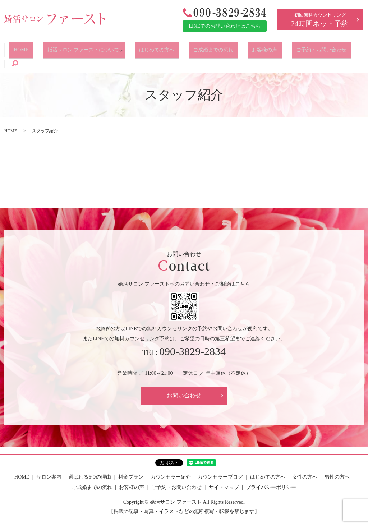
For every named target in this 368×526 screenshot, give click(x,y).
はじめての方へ (154, 47)
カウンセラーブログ (220, 460)
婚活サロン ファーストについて (82, 47)
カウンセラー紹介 (171, 460)
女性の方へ (304, 460)
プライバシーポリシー (271, 471)
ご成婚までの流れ (207, 47)
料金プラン (130, 460)
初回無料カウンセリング (320, 20)
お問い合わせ (184, 379)
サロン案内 (48, 460)
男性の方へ (337, 460)
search (347, 47)
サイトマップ (224, 471)
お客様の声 (253, 47)
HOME (24, 47)
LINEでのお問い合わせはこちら (225, 26)
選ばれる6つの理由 (89, 460)
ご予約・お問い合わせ (305, 47)
